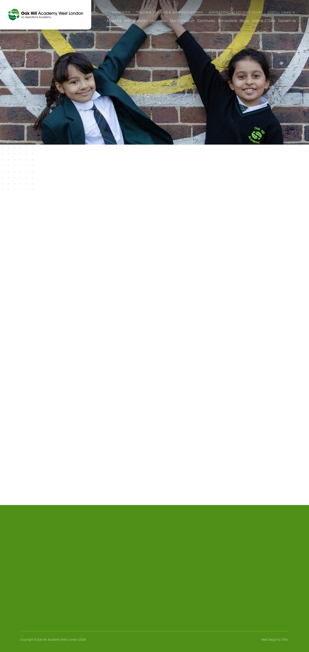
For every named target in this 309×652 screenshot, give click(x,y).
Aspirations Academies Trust (236, 13)
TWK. (284, 640)
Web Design (269, 640)
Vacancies (121, 13)
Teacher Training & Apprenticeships (169, 13)
